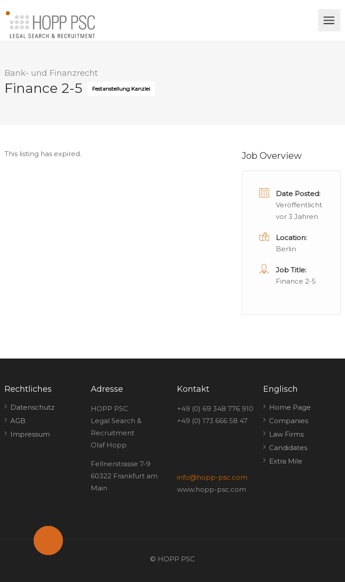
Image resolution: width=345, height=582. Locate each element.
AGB (18, 420)
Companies (288, 420)
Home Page (290, 407)
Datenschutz (32, 407)
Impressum (30, 434)
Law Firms (286, 434)
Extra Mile (285, 461)
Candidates (288, 447)
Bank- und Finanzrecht (51, 73)
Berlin (286, 249)
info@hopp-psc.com (212, 477)
